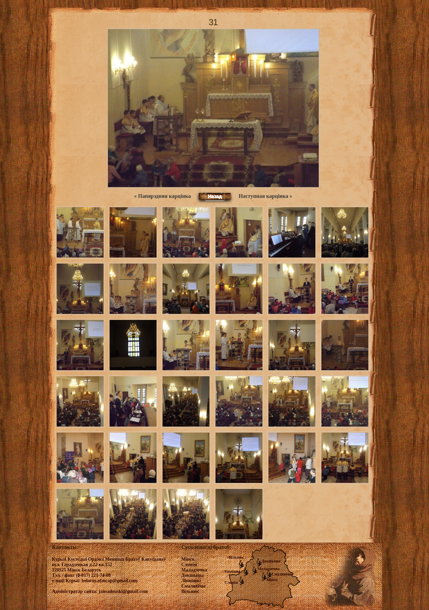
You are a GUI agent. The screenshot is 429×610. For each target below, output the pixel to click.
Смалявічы (281, 574)
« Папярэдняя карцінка (162, 196)
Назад (215, 196)
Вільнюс (236, 557)
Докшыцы (271, 561)
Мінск (272, 579)
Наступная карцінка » (265, 196)
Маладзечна (268, 568)
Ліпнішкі (232, 571)
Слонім (231, 582)
